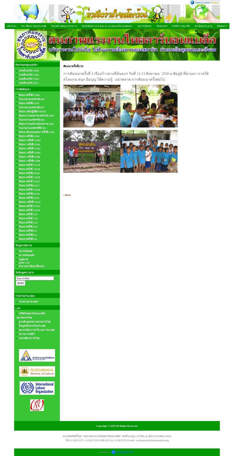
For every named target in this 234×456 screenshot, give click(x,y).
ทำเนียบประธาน (204, 26)
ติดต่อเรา (222, 26)
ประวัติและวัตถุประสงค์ (33, 26)
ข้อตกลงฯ (162, 26)
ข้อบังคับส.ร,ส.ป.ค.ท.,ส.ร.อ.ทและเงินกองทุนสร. (107, 26)
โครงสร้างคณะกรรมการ (64, 26)
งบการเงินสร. (144, 26)
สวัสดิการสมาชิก (181, 26)
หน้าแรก (11, 26)
